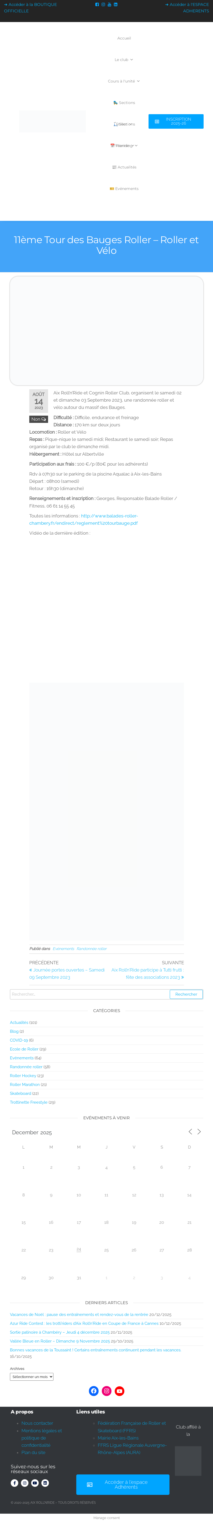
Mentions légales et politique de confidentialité (41, 1438)
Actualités (19, 1022)
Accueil (124, 38)
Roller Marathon (25, 1084)
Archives (17, 1369)
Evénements (63, 949)
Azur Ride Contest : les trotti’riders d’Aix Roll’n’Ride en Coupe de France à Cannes (84, 1323)
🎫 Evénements (124, 188)
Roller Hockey (23, 1075)
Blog (14, 1031)
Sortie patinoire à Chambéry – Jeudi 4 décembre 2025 (60, 1332)
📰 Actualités (124, 167)
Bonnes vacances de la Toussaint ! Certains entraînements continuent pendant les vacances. (95, 1350)
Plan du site (33, 1452)
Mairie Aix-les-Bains (118, 1438)
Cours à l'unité (124, 81)
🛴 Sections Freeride (124, 128)
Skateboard (20, 1093)
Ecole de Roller (24, 1049)
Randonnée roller (92, 949)
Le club (124, 59)
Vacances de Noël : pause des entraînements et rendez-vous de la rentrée (79, 1314)
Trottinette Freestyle (29, 1102)
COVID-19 (19, 1040)
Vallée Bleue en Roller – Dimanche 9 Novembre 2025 (60, 1341)
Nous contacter (37, 1423)
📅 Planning (124, 145)
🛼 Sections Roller (124, 106)
